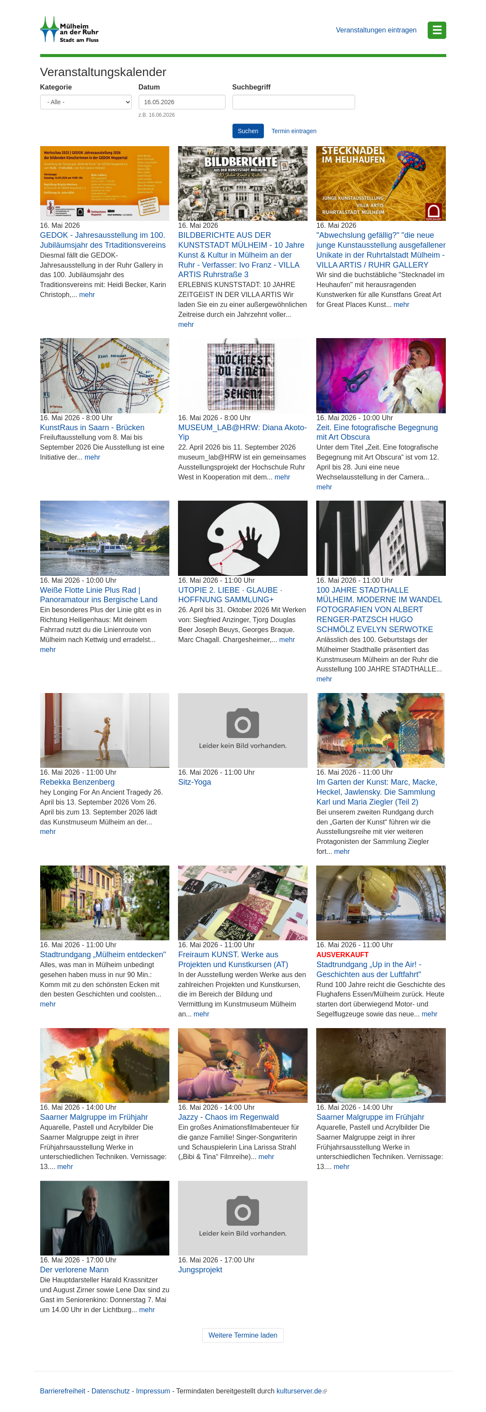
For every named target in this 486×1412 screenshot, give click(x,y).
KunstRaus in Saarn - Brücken (92, 427)
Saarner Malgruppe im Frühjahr (94, 1117)
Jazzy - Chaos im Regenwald (228, 1117)
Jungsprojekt (200, 1269)
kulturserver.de (301, 1391)
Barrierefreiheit (63, 1391)
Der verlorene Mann (74, 1269)
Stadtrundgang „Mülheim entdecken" (103, 954)
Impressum (153, 1391)
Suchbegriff (251, 87)
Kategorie (56, 87)
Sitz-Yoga (194, 782)
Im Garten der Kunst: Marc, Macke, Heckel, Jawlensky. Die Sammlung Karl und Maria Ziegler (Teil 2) (376, 792)
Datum (149, 87)
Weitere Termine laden (243, 1335)
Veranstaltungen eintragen (376, 30)
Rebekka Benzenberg (77, 782)
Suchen (248, 131)
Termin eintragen (293, 131)
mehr (87, 294)
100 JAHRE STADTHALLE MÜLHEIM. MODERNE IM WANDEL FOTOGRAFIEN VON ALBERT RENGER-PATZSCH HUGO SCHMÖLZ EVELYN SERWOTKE (379, 610)
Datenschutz (111, 1391)
